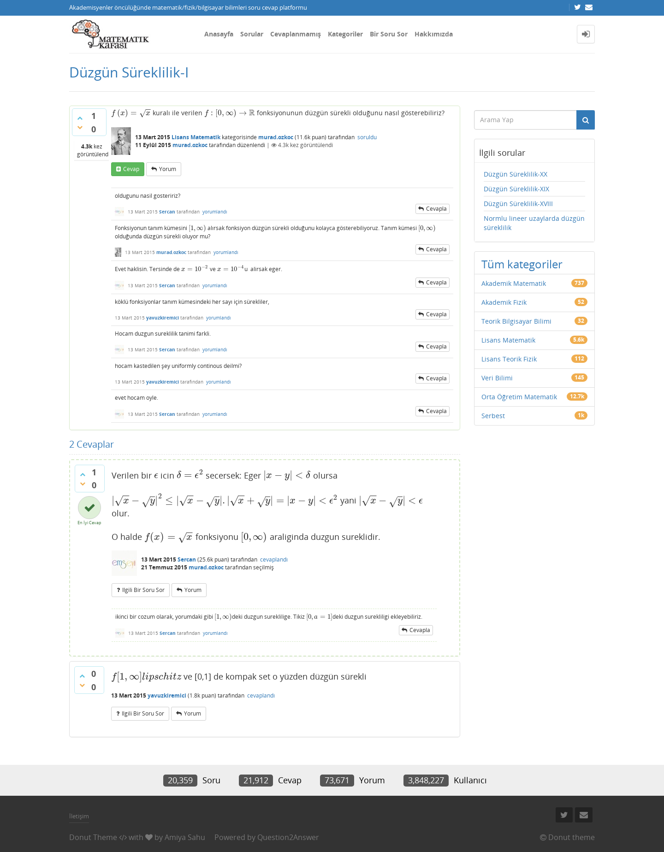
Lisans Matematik (196, 137)
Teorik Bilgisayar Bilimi (516, 321)
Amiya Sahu (185, 837)
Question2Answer (288, 837)
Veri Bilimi (497, 377)
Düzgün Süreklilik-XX (515, 174)
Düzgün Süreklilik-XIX (516, 188)
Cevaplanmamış (295, 34)
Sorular (251, 34)
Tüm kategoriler (522, 264)
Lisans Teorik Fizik (509, 359)
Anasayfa (218, 34)
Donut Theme (93, 837)
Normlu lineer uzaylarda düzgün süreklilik (534, 223)
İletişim (79, 816)
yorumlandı (214, 211)
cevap (131, 169)
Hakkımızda (434, 34)
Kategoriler (345, 34)
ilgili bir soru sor (143, 590)
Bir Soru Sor (389, 34)
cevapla (436, 209)
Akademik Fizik (504, 302)
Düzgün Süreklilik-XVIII (518, 203)
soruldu (367, 137)
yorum (167, 169)
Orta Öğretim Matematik (519, 396)
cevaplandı (274, 559)
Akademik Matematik (513, 283)
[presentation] (131, 112)
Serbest (493, 415)
